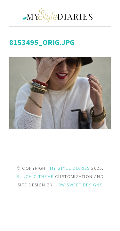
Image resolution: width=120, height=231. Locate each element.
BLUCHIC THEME (35, 176)
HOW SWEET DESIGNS (78, 185)
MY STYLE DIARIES (70, 168)
